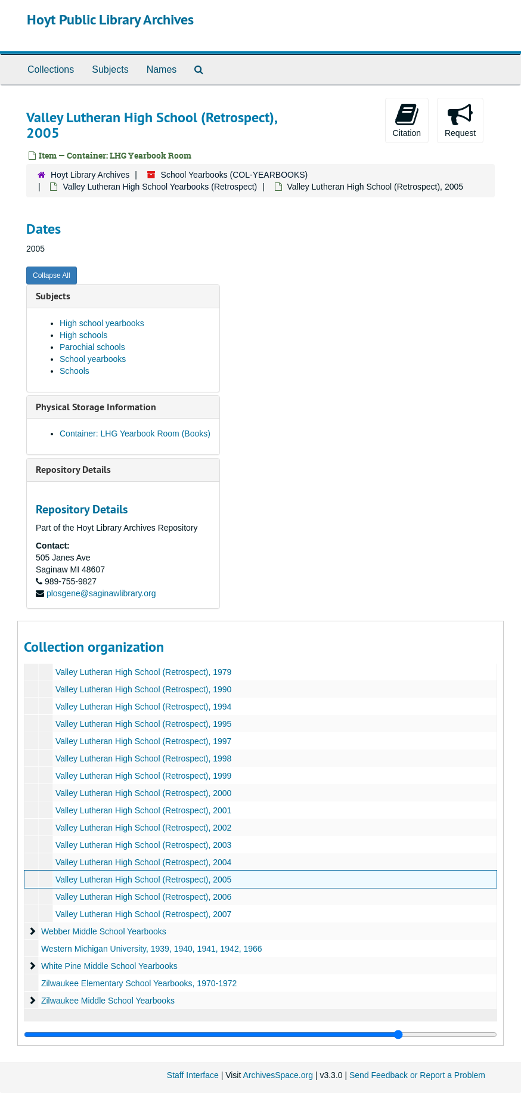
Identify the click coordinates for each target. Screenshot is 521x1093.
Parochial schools (92, 347)
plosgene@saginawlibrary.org (101, 593)
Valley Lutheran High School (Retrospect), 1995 (143, 724)
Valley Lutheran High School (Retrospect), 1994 (143, 706)
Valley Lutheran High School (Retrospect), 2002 (143, 827)
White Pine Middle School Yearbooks (109, 966)
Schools (74, 371)
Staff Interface (193, 1075)
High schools (83, 335)
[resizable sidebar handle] (260, 1034)
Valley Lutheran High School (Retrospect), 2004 (143, 862)
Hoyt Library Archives (90, 174)
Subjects (110, 69)
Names (162, 69)
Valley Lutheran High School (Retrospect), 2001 (143, 810)
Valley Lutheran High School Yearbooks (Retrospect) (160, 186)
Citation (407, 120)
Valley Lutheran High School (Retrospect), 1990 (143, 689)
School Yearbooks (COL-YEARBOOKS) (234, 174)
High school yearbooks (102, 323)
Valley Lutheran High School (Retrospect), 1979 (143, 672)
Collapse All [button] (51, 275)
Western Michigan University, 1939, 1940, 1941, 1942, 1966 (151, 948)
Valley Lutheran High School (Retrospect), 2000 (143, 793)
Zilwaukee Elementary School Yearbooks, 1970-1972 (139, 983)
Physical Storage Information (96, 407)
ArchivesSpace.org (278, 1075)
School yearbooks (93, 359)
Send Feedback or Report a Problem (417, 1075)
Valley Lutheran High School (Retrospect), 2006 (143, 897)
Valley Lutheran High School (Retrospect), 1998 (143, 758)
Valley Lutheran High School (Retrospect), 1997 (143, 741)
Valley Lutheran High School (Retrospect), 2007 (143, 914)
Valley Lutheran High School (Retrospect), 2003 (143, 845)
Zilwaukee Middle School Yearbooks (108, 1000)
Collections (50, 69)
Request (460, 120)
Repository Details (73, 469)
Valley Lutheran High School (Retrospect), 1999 (143, 776)
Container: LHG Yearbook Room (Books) (135, 433)
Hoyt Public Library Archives (110, 19)
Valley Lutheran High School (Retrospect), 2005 (143, 879)
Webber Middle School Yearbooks (103, 931)
